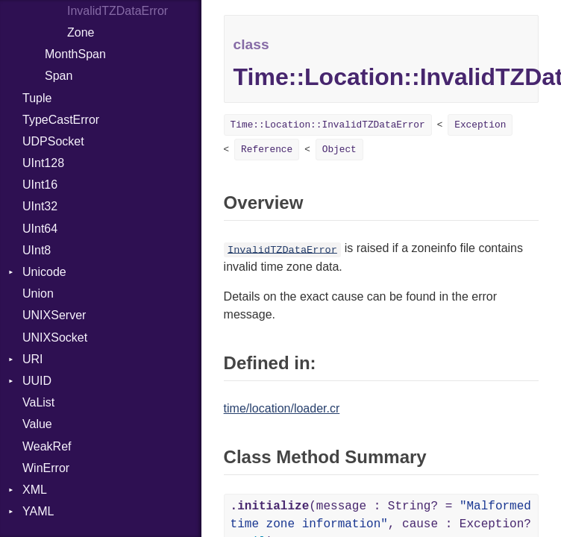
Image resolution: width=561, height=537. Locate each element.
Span (58, 75)
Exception (480, 125)
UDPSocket (53, 141)
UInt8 (36, 250)
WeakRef (47, 446)
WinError (45, 468)
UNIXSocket (54, 337)
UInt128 (43, 163)
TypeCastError (60, 119)
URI (32, 359)
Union (38, 293)
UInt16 (39, 184)
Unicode (44, 272)
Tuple (36, 98)
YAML (38, 511)
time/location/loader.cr (282, 408)
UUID (36, 380)
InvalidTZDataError (282, 249)
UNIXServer (54, 315)
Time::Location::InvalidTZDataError (328, 125)
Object (339, 149)
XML (34, 489)
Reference (266, 149)
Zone (80, 32)
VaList (38, 402)
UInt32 (39, 206)
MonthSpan (75, 54)
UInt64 (39, 228)
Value (37, 424)
